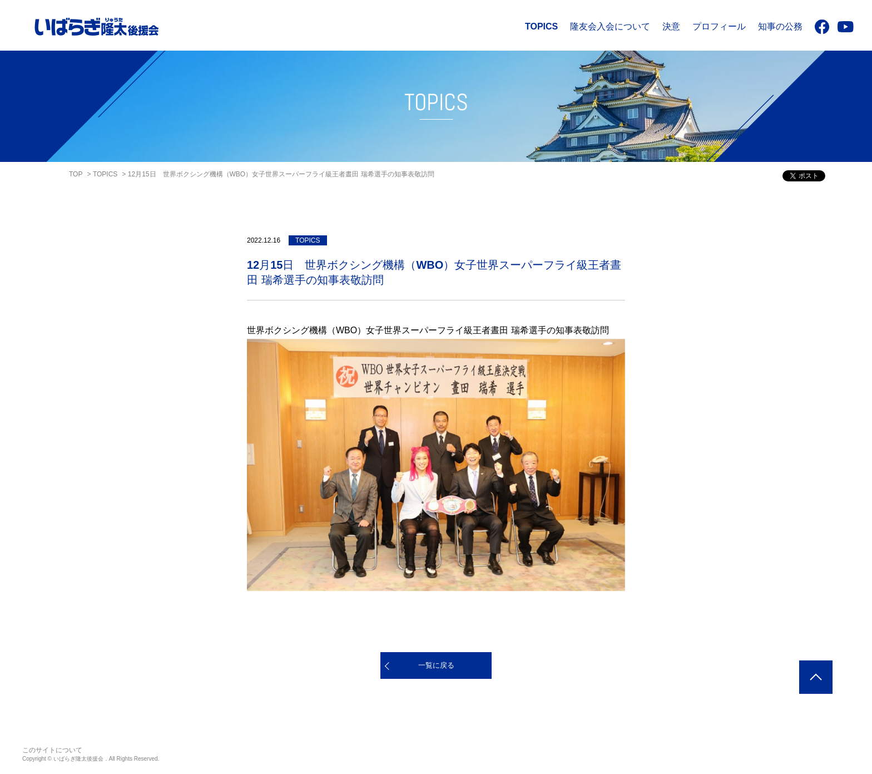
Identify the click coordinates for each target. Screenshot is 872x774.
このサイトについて (52, 750)
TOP (75, 174)
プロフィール (719, 26)
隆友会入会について (610, 26)
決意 (671, 26)
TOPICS (541, 26)
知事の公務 (780, 26)
